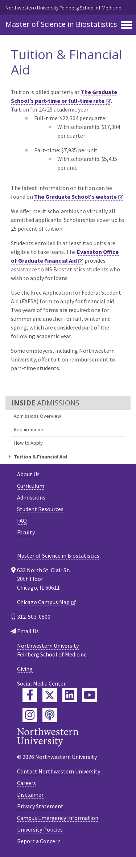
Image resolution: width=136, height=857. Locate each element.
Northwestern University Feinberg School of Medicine (63, 7)
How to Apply (28, 443)
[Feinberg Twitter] (49, 695)
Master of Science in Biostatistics (61, 24)
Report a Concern (39, 841)
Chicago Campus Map (43, 602)
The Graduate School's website (75, 196)
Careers (26, 783)
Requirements (29, 429)
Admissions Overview (37, 416)
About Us (28, 474)
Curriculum (30, 485)
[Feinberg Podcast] (49, 715)
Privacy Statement (40, 806)
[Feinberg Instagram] (29, 715)
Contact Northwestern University (58, 771)
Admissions (31, 497)
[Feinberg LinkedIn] (69, 695)
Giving (25, 668)
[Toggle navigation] (126, 25)
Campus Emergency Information (57, 817)
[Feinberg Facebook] (29, 695)
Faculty (26, 532)
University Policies (40, 829)
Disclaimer (30, 794)
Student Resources (40, 509)
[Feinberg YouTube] (89, 695)
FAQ (22, 520)
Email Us (28, 631)
